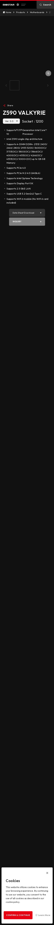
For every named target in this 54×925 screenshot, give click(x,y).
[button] (6, 85)
